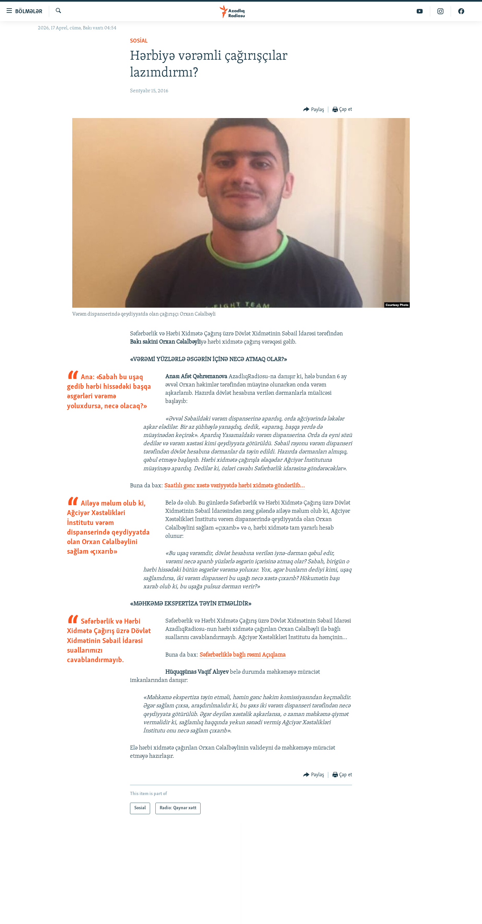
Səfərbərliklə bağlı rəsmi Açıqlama (243, 655)
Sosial (138, 41)
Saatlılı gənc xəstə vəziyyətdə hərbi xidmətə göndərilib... (234, 486)
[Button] (313, 109)
